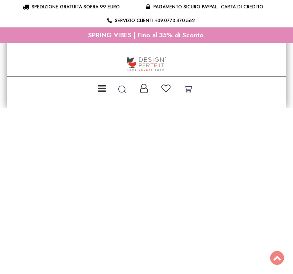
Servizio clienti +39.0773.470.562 (150, 20)
